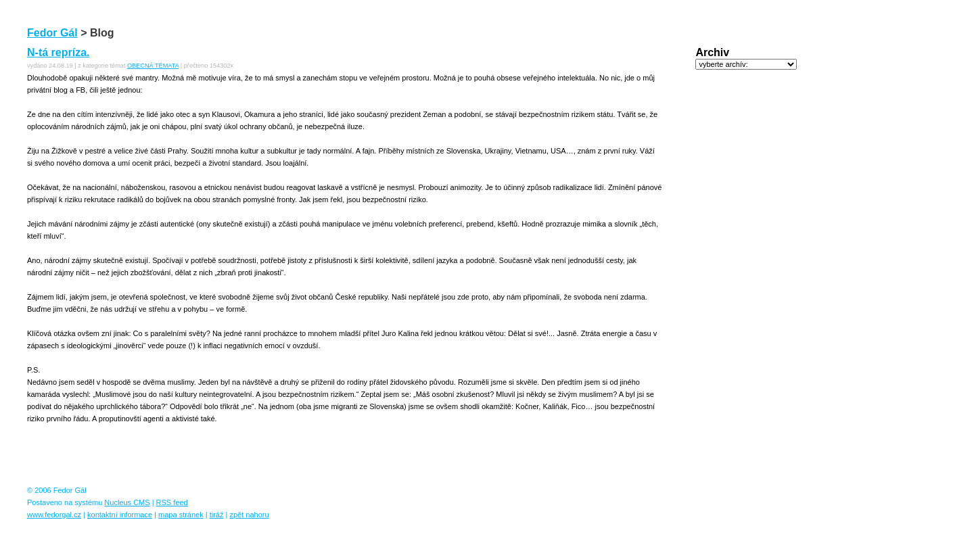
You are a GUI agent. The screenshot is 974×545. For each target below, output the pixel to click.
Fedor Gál (52, 33)
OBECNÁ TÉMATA (153, 65)
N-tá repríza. (58, 52)
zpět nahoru (249, 515)
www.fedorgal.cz (54, 515)
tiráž (217, 515)
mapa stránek (181, 515)
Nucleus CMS (126, 502)
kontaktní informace (119, 515)
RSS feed (172, 502)
